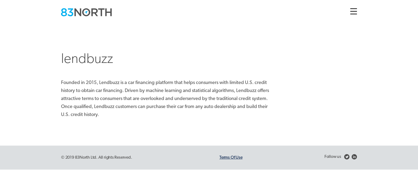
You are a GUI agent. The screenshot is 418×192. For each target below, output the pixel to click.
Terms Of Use (230, 157)
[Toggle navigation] (353, 11)
